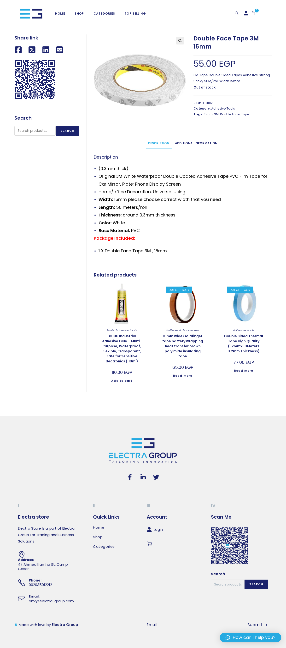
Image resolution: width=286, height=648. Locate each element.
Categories (104, 546)
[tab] (159, 143)
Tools (110, 330)
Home (98, 527)
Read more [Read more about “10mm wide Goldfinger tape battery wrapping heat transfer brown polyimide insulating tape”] (183, 376)
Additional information (196, 143)
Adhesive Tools (223, 108)
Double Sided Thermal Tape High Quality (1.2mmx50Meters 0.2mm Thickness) (243, 344)
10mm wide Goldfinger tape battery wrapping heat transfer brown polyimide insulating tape (182, 346)
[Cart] (150, 544)
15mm (208, 114)
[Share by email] (60, 50)
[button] (250, 637)
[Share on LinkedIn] (46, 50)
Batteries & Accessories (182, 330)
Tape (245, 114)
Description (158, 143)
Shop (98, 537)
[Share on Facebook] (18, 50)
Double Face (230, 114)
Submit (254, 625)
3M (216, 114)
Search (67, 131)
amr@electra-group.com (51, 601)
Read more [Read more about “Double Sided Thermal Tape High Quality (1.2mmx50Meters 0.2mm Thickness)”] (243, 371)
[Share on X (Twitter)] (32, 50)
